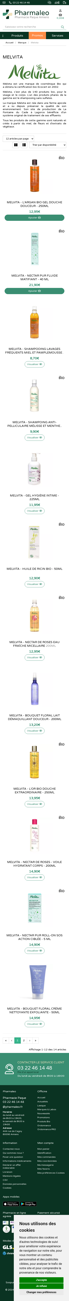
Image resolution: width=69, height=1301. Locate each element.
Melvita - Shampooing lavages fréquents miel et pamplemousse (34, 350)
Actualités (42, 1101)
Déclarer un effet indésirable (12, 1166)
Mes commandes (46, 1157)
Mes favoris (43, 1169)
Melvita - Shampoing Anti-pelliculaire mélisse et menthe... (34, 424)
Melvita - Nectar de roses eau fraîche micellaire (34, 644)
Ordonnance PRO (46, 1129)
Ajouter (34, 217)
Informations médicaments (17, 1161)
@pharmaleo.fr (13, 1107)
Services (57, 35)
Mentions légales (12, 1176)
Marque (22, 42)
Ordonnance (44, 1125)
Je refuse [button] (41, 1286)
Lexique (41, 1105)
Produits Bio (43, 1121)
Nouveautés (43, 1113)
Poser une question (13, 1157)
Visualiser (34, 364)
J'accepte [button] (41, 1280)
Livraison (7, 1172)
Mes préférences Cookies (51, 1173)
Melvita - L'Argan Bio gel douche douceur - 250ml (34, 204)
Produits (17, 35)
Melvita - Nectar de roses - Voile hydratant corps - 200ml (34, 864)
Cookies (7, 1188)
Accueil (9, 42)
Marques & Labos (46, 1109)
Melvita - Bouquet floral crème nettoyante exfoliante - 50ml (34, 1010)
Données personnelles (14, 1184)
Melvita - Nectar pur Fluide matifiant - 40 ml (34, 277)
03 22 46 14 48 (34, 1068)
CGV (5, 1180)
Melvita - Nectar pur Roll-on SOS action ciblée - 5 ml (34, 937)
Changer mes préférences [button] (41, 1292)
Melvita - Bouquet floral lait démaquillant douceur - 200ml (34, 717)
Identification (44, 1153)
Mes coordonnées (47, 1161)
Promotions (43, 1117)
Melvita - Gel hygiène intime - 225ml (34, 497)
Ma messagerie (45, 1165)
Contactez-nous (11, 1149)
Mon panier (43, 1149)
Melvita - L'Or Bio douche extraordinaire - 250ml (34, 790)
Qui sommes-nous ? (13, 1153)
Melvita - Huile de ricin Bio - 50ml (34, 569)
